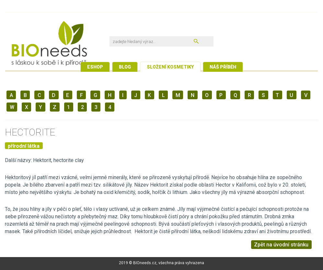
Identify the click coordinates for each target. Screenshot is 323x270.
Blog (125, 67)
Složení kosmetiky (170, 67)
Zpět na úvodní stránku (281, 245)
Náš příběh (223, 67)
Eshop (95, 67)
